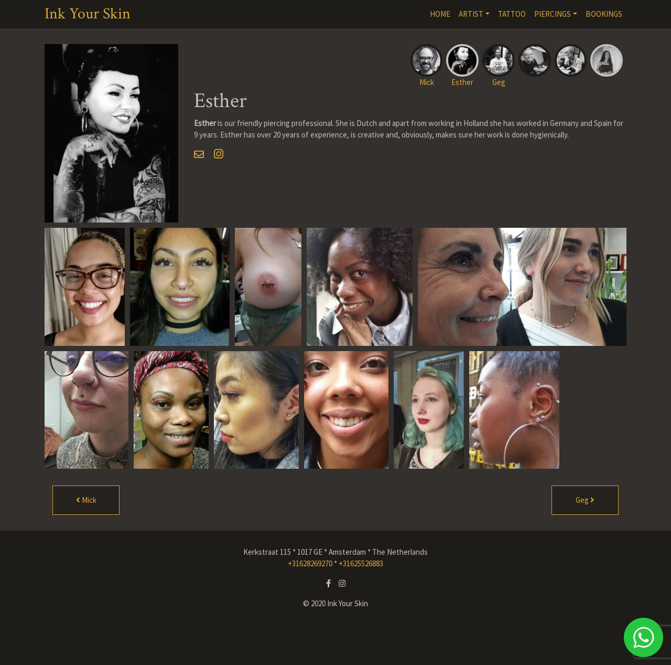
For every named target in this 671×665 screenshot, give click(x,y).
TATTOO (512, 14)
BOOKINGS (604, 14)
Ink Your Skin (88, 14)
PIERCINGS (552, 14)
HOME (440, 14)
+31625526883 (361, 563)
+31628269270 (310, 563)
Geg (585, 500)
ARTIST (471, 14)
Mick (86, 500)
